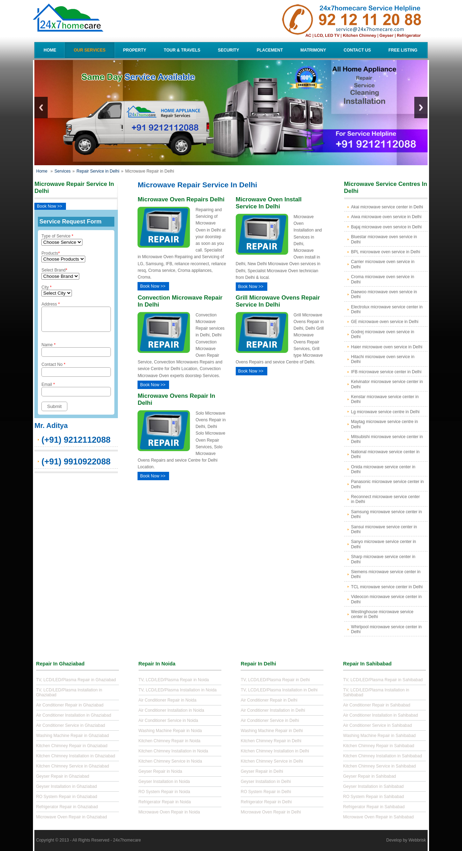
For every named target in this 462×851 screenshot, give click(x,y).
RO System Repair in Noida (164, 791)
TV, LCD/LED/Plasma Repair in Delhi (275, 679)
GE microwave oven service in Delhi (385, 321)
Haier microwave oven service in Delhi (386, 346)
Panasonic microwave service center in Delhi (387, 484)
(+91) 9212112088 (76, 444)
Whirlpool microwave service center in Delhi (386, 629)
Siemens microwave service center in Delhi (386, 574)
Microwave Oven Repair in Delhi (271, 812)
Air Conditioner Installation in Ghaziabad (73, 715)
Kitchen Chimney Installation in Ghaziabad (75, 755)
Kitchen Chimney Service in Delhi (272, 761)
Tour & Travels (182, 50)
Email (76, 393)
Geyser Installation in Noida (164, 781)
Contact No (76, 373)
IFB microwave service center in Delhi (386, 371)
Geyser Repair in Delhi (262, 771)
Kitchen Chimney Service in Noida (170, 761)
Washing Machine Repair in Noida (170, 730)
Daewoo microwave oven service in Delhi (384, 294)
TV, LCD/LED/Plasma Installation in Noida (178, 690)
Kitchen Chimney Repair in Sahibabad (378, 745)
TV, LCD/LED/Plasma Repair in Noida (174, 679)
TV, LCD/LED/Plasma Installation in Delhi (279, 690)
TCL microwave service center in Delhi (387, 586)
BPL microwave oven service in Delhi (385, 251)
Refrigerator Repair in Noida (165, 801)
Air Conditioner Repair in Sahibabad (376, 705)
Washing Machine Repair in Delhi (272, 730)
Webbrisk (417, 840)
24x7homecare (127, 840)
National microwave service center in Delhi (385, 454)
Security (228, 50)
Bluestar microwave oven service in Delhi (384, 239)
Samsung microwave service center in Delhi (386, 514)
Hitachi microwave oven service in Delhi (383, 359)
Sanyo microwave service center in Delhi (383, 544)
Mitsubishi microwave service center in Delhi (387, 439)
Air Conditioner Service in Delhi (270, 720)
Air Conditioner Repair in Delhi (269, 700)
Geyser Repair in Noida (160, 771)
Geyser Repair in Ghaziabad (62, 776)
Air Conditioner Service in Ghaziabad (70, 725)
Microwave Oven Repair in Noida (169, 812)
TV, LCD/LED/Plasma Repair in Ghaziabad (76, 679)
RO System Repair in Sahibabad (373, 796)
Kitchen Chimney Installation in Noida (173, 751)
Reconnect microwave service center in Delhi (385, 499)
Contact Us (357, 50)
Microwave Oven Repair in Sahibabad (378, 817)
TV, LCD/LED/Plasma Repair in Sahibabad (383, 679)
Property (134, 50)
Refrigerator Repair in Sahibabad (373, 806)
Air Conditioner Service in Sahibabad (377, 725)
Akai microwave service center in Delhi (387, 207)
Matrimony (313, 50)
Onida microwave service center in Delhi (383, 469)
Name (76, 354)
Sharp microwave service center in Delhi (383, 559)
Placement (270, 50)
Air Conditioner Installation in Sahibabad (380, 715)
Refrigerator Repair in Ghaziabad (67, 806)
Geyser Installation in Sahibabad (373, 786)
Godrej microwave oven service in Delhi (382, 334)
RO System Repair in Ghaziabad (66, 796)
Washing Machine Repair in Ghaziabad (72, 735)
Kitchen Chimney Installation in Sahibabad (382, 755)
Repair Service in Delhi (97, 171)
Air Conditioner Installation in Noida (171, 710)
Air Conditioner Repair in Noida (167, 700)
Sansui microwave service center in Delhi (384, 529)
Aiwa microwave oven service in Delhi (386, 216)
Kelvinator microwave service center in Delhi (387, 384)
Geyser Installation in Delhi (266, 781)
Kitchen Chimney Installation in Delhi (275, 751)
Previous (41, 107)
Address (76, 319)
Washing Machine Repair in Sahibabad (379, 735)
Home (49, 50)
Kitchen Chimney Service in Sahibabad (379, 766)
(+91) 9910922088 (76, 465)
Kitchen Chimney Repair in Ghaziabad (71, 745)
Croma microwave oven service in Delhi (382, 279)
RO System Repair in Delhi (266, 791)
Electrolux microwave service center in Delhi (387, 309)
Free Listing (402, 50)
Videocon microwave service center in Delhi (386, 599)
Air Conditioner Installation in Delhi (273, 710)
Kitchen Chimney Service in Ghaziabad (72, 766)
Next (421, 107)
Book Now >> (49, 206)
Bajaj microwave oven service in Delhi (386, 227)
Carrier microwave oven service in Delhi (383, 264)
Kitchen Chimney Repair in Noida (170, 740)
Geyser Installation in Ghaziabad (66, 786)
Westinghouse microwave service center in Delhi (382, 614)
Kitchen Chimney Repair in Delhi (271, 740)
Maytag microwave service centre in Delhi (384, 424)
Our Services (89, 50)
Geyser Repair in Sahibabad (369, 776)
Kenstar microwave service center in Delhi (385, 399)
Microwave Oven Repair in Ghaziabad (71, 817)
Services (62, 171)
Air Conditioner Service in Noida (168, 720)
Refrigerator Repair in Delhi (266, 801)
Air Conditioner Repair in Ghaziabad (69, 705)
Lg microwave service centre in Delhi (385, 411)
